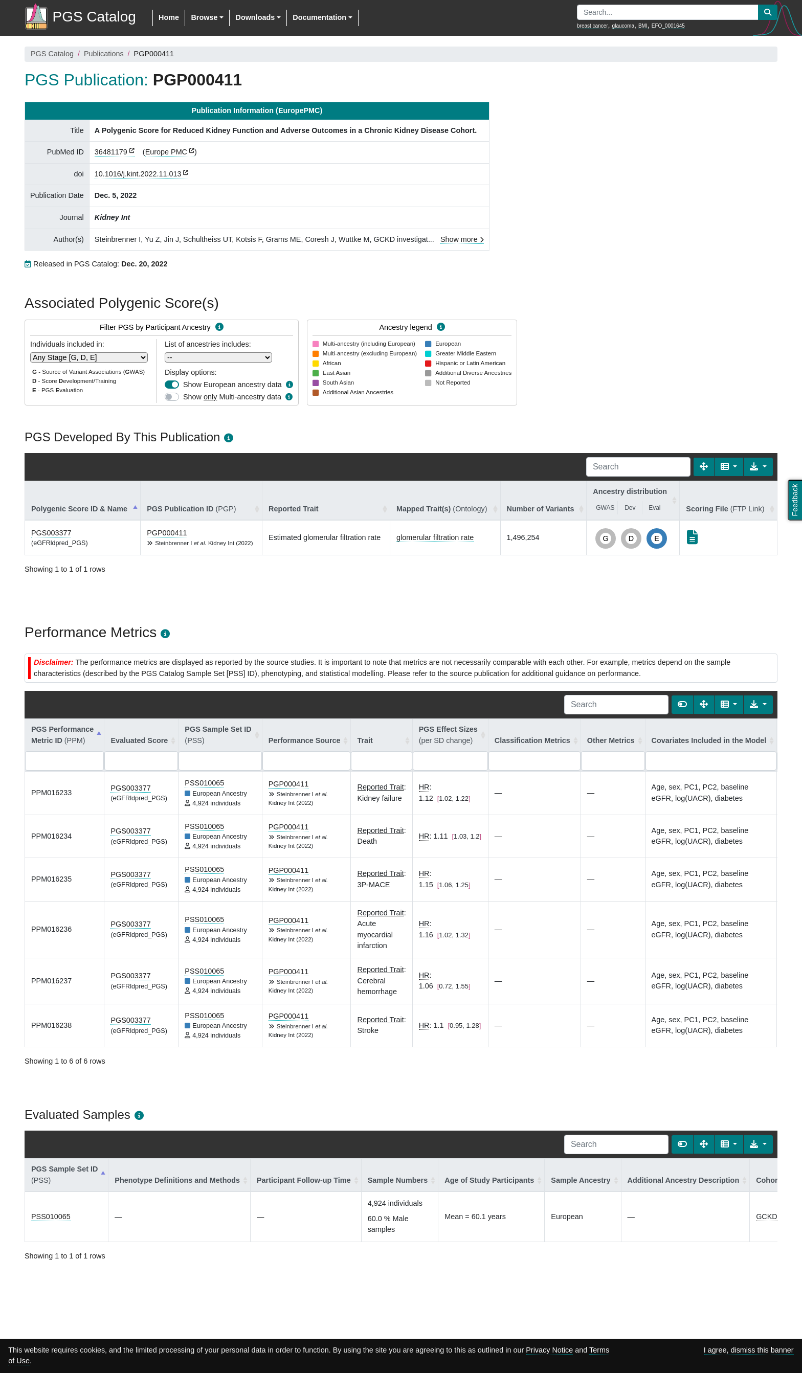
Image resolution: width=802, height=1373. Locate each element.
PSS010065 (204, 783)
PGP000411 (167, 533)
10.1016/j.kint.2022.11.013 (138, 174)
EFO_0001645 (668, 26)
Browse (204, 17)
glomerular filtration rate (435, 537)
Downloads (255, 17)
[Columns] (729, 467)
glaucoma (623, 26)
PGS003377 (51, 533)
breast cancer (592, 26)
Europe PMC (166, 152)
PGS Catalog (52, 54)
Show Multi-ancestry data (232, 397)
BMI (643, 26)
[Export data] (758, 467)
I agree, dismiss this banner (749, 1350)
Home (169, 17)
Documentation (319, 17)
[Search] (638, 467)
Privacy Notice (549, 1350)
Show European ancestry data (232, 384)
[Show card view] (682, 704)
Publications (104, 54)
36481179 (111, 152)
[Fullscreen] (704, 467)
